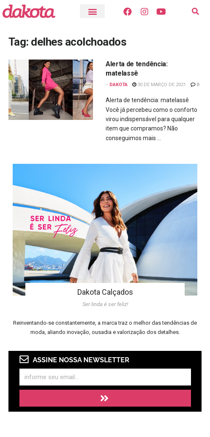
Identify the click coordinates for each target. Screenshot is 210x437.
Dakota (118, 84)
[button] (92, 11)
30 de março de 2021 (159, 84)
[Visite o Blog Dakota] (33, 11)
